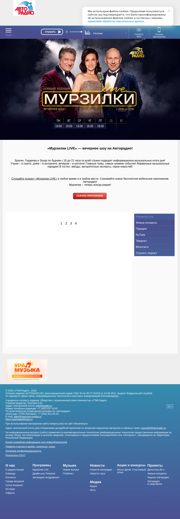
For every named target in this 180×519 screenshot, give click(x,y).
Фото (92, 490)
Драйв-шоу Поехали (43, 473)
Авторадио (155, 482)
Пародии (141, 228)
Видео (93, 486)
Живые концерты (146, 222)
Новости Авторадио (101, 469)
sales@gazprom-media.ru (27, 416)
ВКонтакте (142, 247)
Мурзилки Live (144, 216)
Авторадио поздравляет (45, 477)
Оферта (10, 493)
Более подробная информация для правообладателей (36, 442)
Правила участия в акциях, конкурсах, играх (30, 446)
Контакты (11, 477)
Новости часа (97, 473)
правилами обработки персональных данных (116, 21)
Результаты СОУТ (16, 455)
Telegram (141, 240)
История (10, 489)
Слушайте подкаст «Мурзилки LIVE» (34, 178)
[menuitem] (19, 465)
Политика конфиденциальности (23, 451)
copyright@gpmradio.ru (153, 428)
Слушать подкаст (146, 253)
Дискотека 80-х (156, 469)
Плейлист (68, 473)
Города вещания (15, 481)
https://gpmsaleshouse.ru (19, 419)
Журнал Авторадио (158, 477)
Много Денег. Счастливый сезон (131, 471)
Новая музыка (71, 469)
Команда (10, 473)
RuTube (140, 234)
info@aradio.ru (44, 405)
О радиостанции (15, 469)
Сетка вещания (14, 485)
